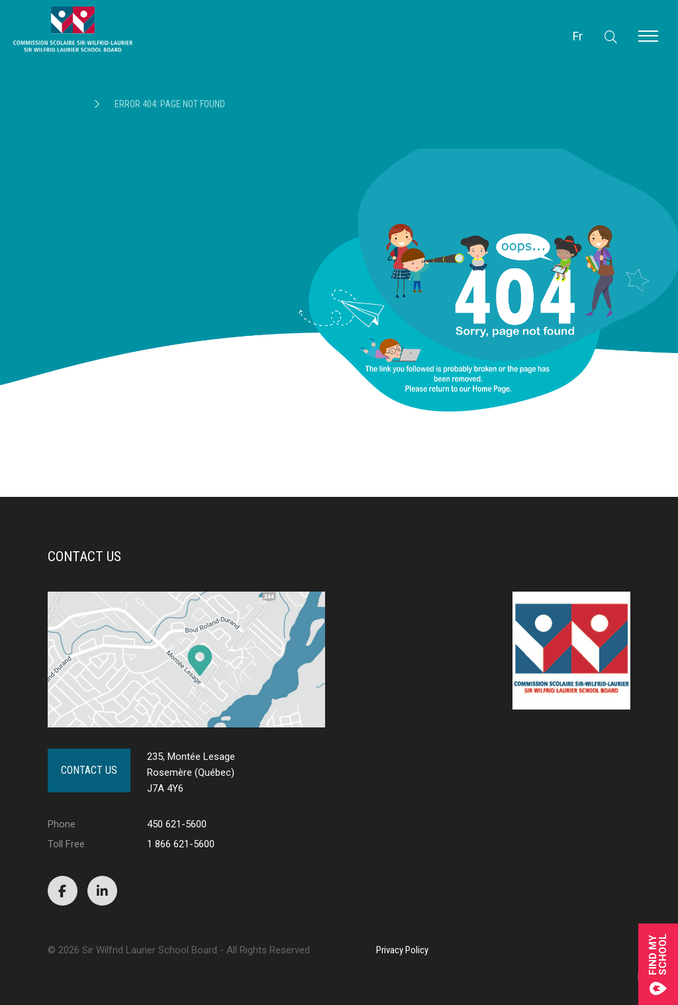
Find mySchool (658, 964)
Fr (578, 36)
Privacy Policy (402, 950)
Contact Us (89, 770)
